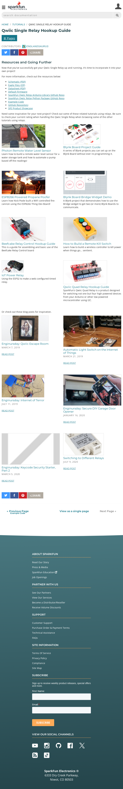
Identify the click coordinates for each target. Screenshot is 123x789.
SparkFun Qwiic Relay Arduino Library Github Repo (36, 95)
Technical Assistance (43, 632)
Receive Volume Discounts (46, 607)
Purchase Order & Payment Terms (51, 627)
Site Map (37, 668)
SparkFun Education (44, 572)
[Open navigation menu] (4, 8)
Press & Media (40, 567)
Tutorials (18, 24)
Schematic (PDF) (17, 81)
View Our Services (42, 597)
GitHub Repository (18, 105)
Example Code (16, 101)
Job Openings (39, 577)
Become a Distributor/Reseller (48, 602)
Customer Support (42, 622)
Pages (9, 38)
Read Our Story (40, 562)
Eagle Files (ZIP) (16, 85)
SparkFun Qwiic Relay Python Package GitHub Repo (36, 98)
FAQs (35, 637)
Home (5, 24)
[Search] (117, 15)
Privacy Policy (39, 658)
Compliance (38, 663)
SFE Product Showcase (20, 108)
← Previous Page (18, 512)
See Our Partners (41, 592)
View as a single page (74, 511)
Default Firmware (17, 91)
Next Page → (108, 511)
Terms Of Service (41, 653)
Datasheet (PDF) (17, 88)
